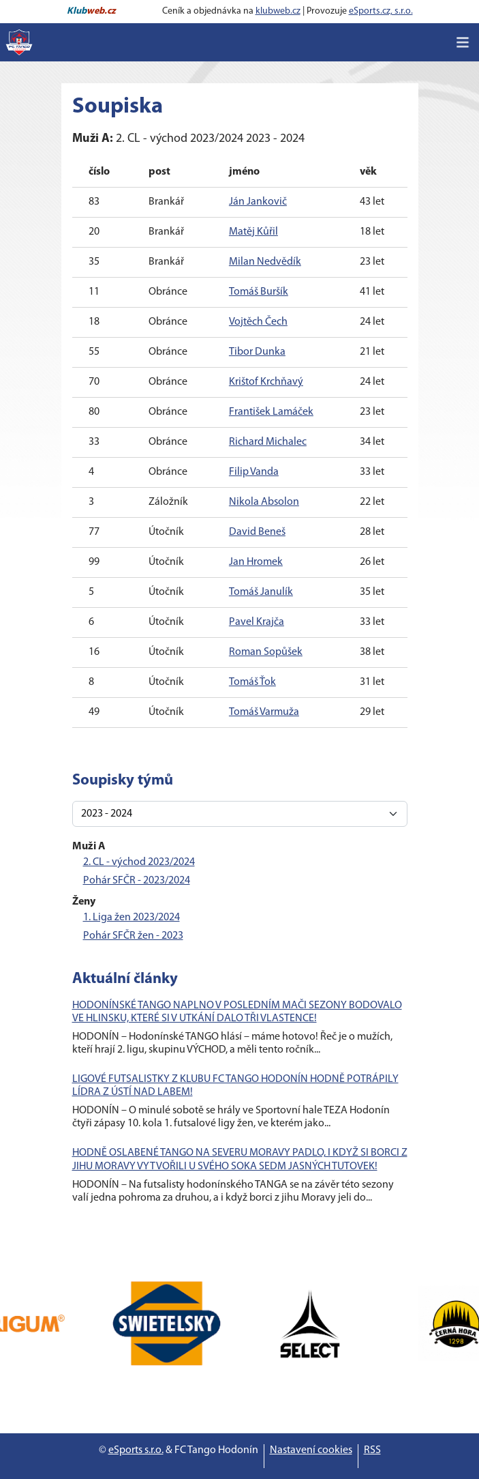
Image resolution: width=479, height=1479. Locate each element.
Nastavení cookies (311, 1450)
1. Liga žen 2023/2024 (131, 917)
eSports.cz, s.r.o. (381, 11)
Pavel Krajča (256, 622)
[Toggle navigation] (463, 42)
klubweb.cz (278, 11)
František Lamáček (271, 412)
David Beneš (257, 532)
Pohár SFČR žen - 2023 (133, 936)
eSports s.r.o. (136, 1450)
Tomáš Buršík (258, 292)
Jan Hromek (256, 562)
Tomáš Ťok (252, 682)
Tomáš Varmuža (264, 712)
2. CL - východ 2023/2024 (139, 862)
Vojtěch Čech (258, 322)
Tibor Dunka (257, 352)
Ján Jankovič (258, 201)
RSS (372, 1450)
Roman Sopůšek (266, 652)
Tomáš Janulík (261, 592)
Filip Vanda (254, 472)
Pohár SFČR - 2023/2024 (136, 880)
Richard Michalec (268, 442)
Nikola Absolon (264, 502)
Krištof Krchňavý (266, 382)
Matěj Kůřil (253, 231)
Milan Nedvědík (265, 262)
